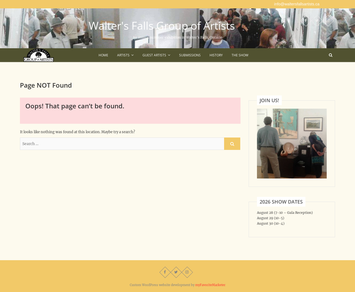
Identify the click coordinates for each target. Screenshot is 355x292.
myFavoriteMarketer (210, 285)
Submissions (190, 55)
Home (103, 55)
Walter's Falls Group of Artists (162, 25)
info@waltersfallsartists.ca (296, 4)
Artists (123, 55)
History (216, 55)
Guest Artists (154, 55)
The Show (240, 55)
